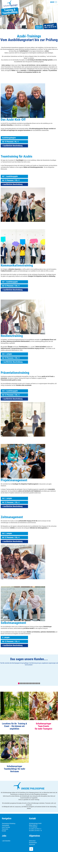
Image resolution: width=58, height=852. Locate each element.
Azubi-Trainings (6, 827)
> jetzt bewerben (6, 841)
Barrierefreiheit (33, 842)
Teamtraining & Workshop (8, 823)
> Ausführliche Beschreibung (12, 146)
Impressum (32, 844)
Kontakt (4, 831)
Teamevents (5, 829)
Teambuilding (5, 825)
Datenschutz (32, 841)
